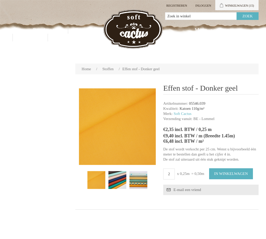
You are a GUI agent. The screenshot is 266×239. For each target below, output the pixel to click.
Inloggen (203, 5)
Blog (61, 37)
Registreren (176, 5)
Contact (30, 37)
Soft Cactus (182, 114)
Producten (47, 30)
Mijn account (213, 30)
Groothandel (92, 30)
